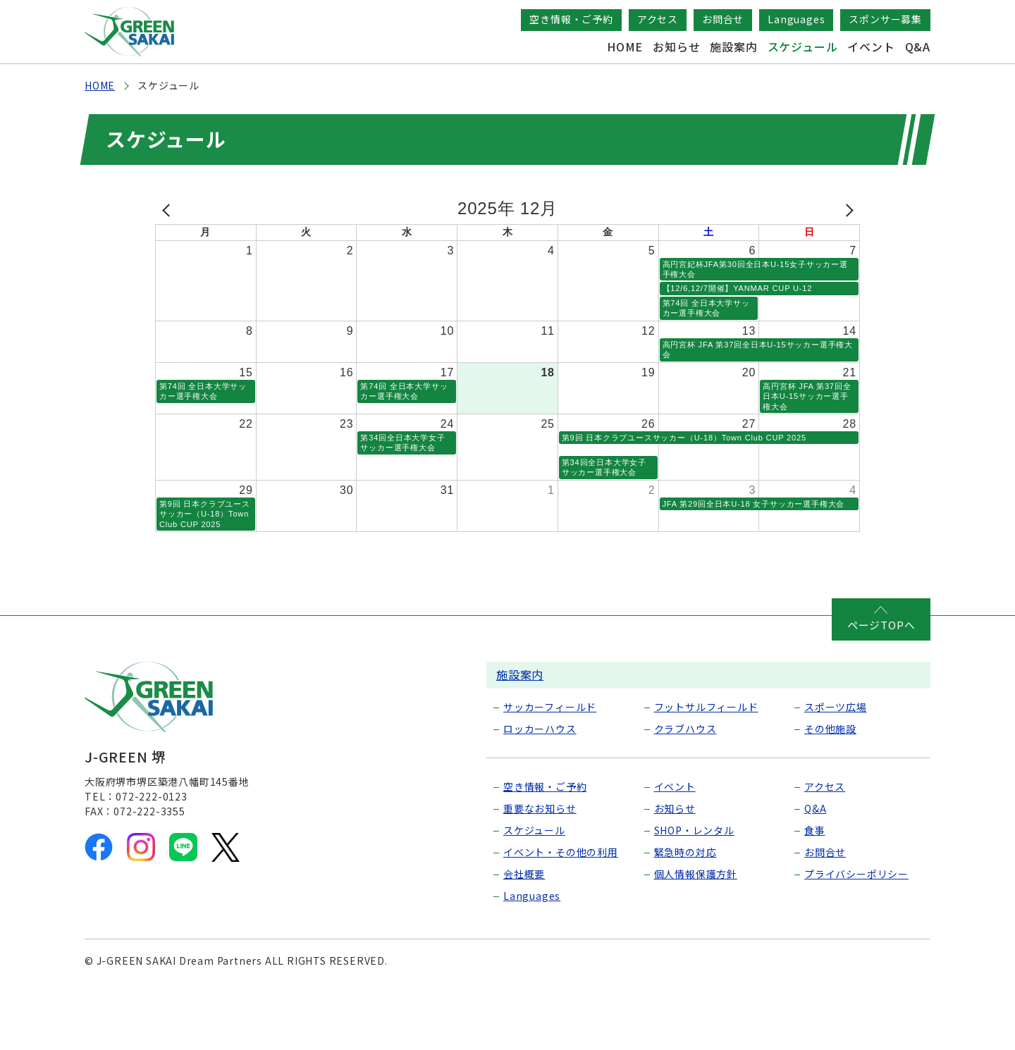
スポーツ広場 (835, 767)
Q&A (917, 46)
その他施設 (830, 789)
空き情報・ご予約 (571, 19)
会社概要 (524, 934)
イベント (870, 46)
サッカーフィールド (549, 767)
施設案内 (733, 46)
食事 (814, 891)
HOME (625, 46)
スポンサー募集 (885, 19)
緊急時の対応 (685, 913)
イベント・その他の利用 (560, 913)
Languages (796, 19)
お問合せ (723, 19)
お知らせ (676, 46)
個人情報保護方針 (695, 934)
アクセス (657, 19)
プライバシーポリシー (856, 934)
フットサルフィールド (706, 767)
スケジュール (803, 46)
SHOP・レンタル (694, 891)
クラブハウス (685, 789)
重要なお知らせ (540, 869)
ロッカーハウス (540, 789)
